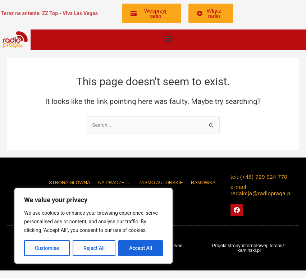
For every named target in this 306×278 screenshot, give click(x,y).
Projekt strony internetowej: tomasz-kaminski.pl (249, 248)
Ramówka (203, 182)
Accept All (140, 248)
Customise (47, 248)
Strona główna (69, 182)
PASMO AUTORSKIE (160, 182)
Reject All (94, 248)
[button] (168, 38)
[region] (93, 226)
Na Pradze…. (114, 182)
